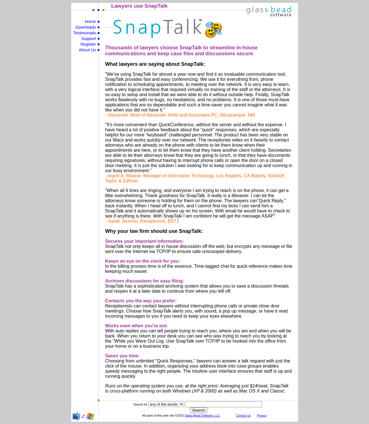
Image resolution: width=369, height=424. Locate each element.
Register (88, 44)
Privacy (262, 415)
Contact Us (243, 415)
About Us (87, 50)
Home (90, 21)
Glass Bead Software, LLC (202, 415)
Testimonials (84, 33)
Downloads (85, 27)
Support (88, 38)
